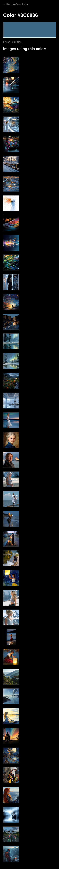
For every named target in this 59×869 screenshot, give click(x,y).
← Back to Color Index (15, 4)
